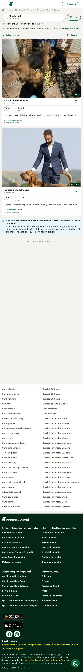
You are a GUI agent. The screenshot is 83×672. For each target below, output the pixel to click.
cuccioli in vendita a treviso (56, 506)
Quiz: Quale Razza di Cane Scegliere (20, 600)
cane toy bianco (10, 497)
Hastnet (22, 645)
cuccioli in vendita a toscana (57, 443)
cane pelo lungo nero (13, 448)
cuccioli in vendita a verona (56, 428)
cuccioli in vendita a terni (55, 497)
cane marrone (9, 399)
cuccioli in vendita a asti (55, 502)
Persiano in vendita (51, 557)
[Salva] (76, 101)
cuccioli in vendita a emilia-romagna (61, 482)
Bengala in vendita (51, 547)
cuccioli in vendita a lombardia (58, 457)
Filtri (73, 17)
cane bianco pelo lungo (14, 443)
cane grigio (7, 438)
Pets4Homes (8, 645)
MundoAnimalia (51, 645)
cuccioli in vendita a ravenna (57, 487)
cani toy (6, 404)
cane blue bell (9, 457)
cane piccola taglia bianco (15, 467)
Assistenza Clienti (50, 586)
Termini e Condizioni (52, 596)
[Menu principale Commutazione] (5, 4)
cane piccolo (8, 389)
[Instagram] (17, 634)
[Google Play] (13, 616)
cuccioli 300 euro (51, 389)
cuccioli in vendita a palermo (57, 448)
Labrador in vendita (12, 542)
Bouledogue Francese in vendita (18, 552)
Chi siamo (46, 576)
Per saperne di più (70, 29)
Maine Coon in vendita (53, 532)
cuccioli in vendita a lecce (56, 438)
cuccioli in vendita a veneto (56, 423)
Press (44, 591)
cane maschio (50, 413)
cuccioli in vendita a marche (57, 433)
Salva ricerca (10, 35)
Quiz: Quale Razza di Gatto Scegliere (20, 605)
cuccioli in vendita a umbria (56, 467)
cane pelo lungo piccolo (14, 482)
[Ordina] (73, 35)
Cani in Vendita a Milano (14, 576)
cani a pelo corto (10, 394)
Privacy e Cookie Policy (54, 660)
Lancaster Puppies (14, 648)
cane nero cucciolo (11, 413)
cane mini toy (9, 462)
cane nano (7, 477)
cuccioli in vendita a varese (56, 477)
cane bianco (8, 502)
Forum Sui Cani (9, 591)
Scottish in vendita (51, 552)
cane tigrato (8, 487)
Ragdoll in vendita (51, 542)
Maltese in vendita (11, 562)
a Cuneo (39, 24)
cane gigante (8, 423)
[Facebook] (9, 634)
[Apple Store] (13, 625)
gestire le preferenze (33, 663)
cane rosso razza (10, 433)
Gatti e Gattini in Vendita (59, 528)
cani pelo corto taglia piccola (16, 428)
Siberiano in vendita (51, 562)
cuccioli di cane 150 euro (55, 404)
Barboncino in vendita (13, 537)
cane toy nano (9, 472)
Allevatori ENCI (49, 600)
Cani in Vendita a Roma (13, 581)
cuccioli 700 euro (51, 394)
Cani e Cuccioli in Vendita (20, 528)
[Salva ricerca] (75, 663)
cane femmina (50, 408)
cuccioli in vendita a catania (57, 462)
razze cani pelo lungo (13, 418)
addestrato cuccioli (11, 492)
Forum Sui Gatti (10, 596)
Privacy (45, 581)
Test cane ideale (50, 605)
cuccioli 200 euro (11, 506)
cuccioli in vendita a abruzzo (57, 492)
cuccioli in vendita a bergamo (57, 472)
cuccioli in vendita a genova (56, 453)
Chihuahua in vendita (12, 532)
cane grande (8, 408)
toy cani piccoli (10, 453)
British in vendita (50, 537)
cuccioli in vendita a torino (56, 418)
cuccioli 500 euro (51, 399)
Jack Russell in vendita (13, 557)
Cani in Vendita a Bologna (15, 586)
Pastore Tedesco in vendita (15, 547)
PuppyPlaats (34, 645)
